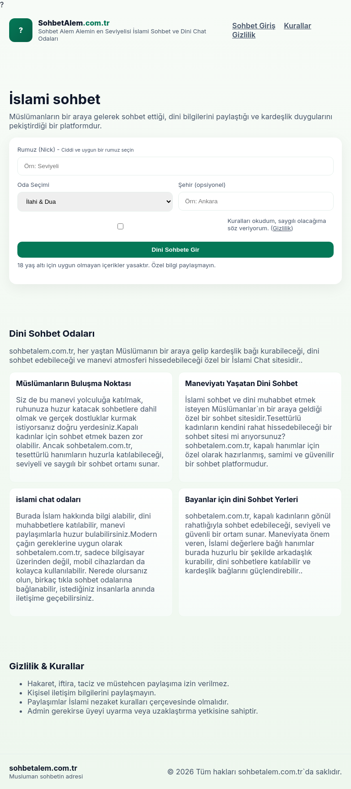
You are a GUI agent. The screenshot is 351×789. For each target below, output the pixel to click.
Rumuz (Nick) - (75, 149)
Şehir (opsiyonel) (202, 184)
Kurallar (297, 25)
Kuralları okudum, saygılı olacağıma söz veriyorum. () (277, 224)
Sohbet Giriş (254, 25)
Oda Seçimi (33, 184)
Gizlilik (243, 34)
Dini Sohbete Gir (175, 249)
